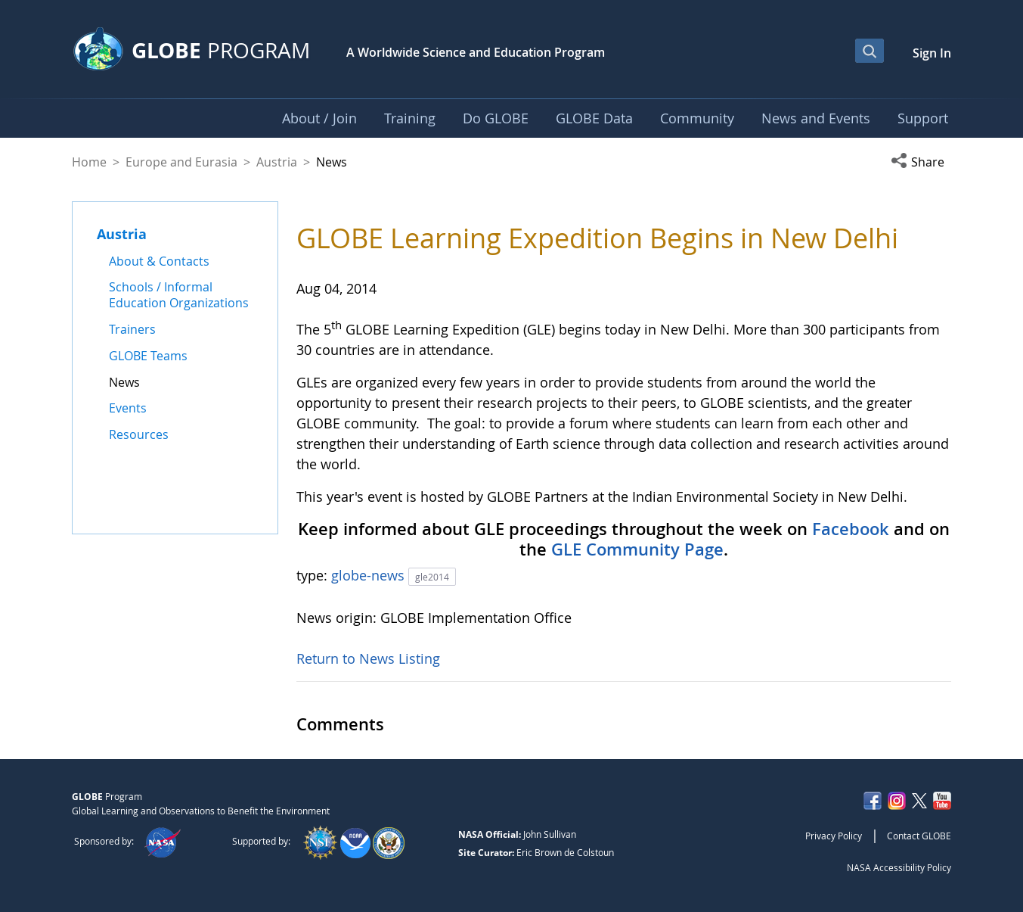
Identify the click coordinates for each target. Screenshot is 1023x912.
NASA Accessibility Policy (899, 867)
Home (89, 162)
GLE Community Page (637, 549)
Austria (276, 162)
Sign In (932, 53)
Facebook (850, 529)
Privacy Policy (833, 836)
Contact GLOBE (919, 836)
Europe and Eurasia (181, 162)
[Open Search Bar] (869, 51)
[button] (921, 162)
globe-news (369, 575)
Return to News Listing (368, 658)
